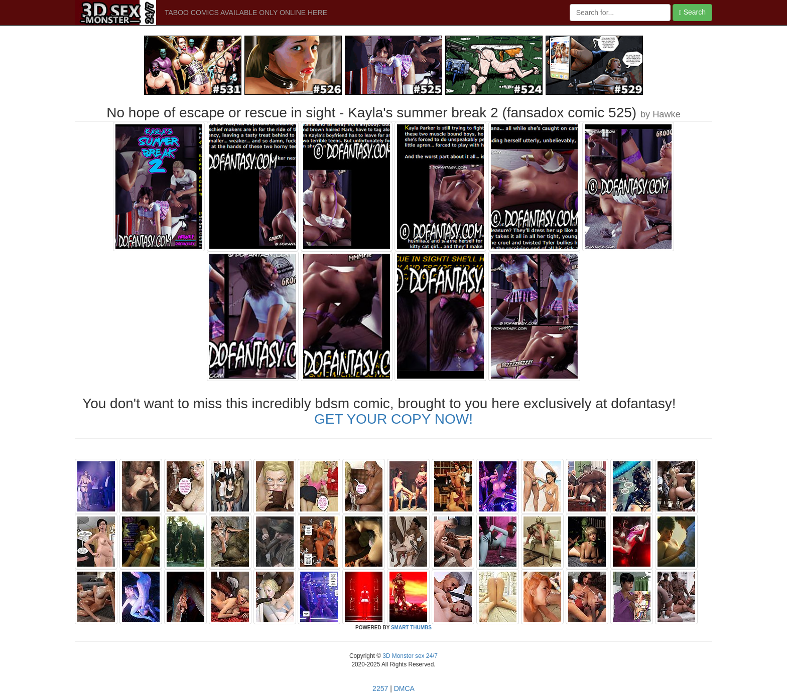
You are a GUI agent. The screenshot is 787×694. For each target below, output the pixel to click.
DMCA (404, 688)
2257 (380, 688)
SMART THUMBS (411, 627)
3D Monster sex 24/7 (409, 655)
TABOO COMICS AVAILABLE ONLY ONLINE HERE (246, 13)
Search (692, 12)
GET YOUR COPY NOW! (393, 419)
